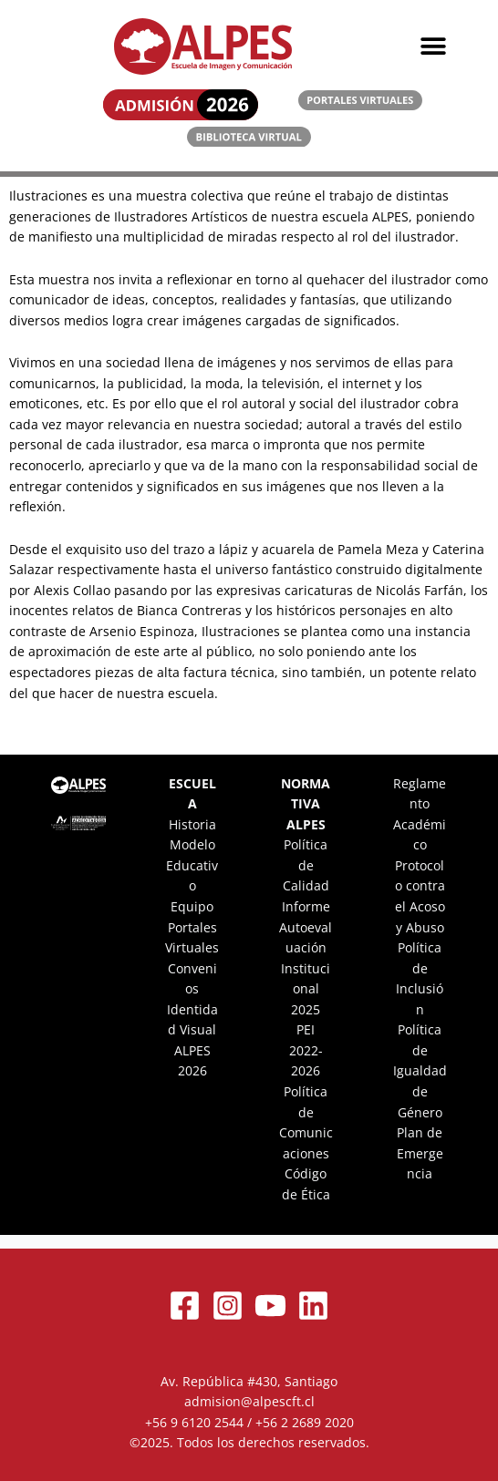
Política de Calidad (306, 865)
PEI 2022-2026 (306, 1050)
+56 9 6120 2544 (194, 1422)
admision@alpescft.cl (249, 1401)
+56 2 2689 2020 (304, 1422)
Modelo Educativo (192, 865)
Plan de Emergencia (420, 1153)
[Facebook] (185, 1306)
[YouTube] (270, 1306)
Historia (192, 824)
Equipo (192, 906)
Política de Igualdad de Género (420, 1070)
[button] (433, 46)
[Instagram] (228, 1306)
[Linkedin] (313, 1306)
